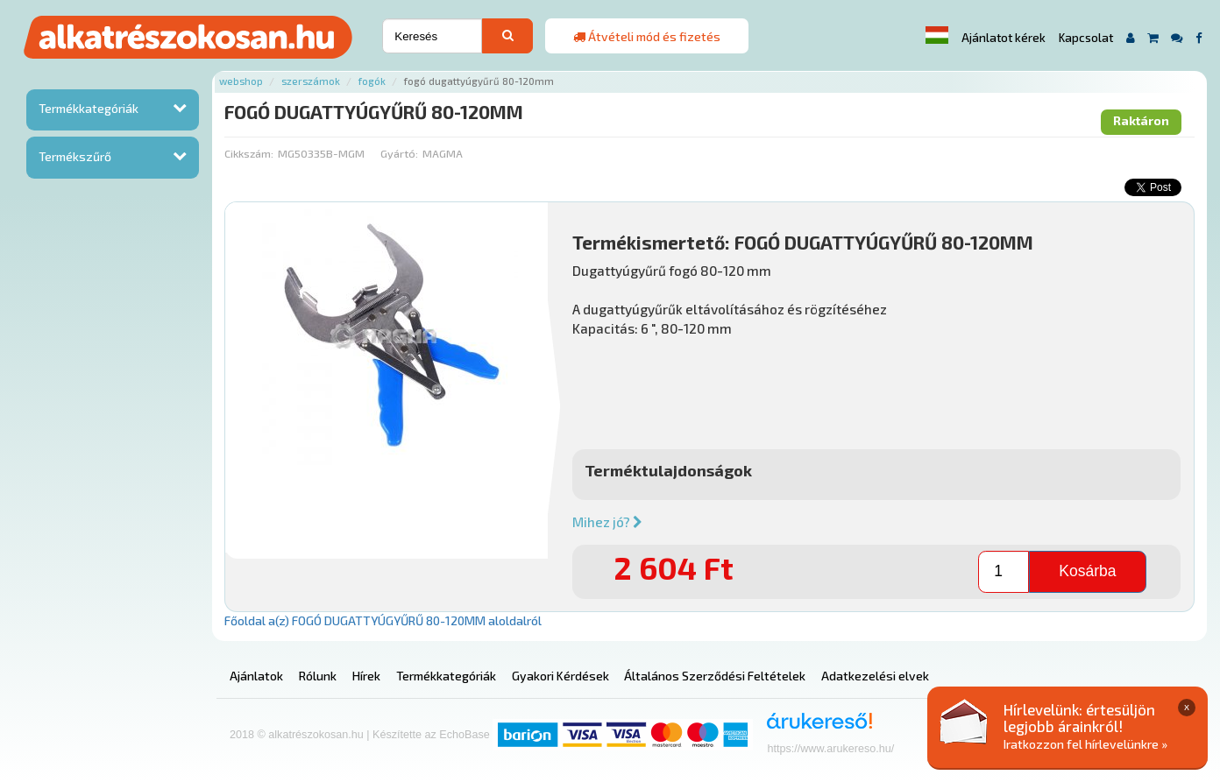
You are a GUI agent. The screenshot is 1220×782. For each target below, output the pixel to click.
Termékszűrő (75, 156)
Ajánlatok (256, 675)
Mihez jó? (607, 522)
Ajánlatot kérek (1003, 38)
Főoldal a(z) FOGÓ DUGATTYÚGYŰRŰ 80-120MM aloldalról (383, 620)
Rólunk (318, 675)
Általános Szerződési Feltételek (714, 675)
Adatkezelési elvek (875, 675)
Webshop (241, 81)
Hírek (366, 675)
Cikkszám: (248, 153)
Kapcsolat (1086, 38)
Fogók (372, 81)
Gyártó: (399, 153)
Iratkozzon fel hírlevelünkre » (1085, 743)
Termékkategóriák (88, 108)
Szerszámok (310, 81)
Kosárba (1087, 571)
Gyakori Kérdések (560, 675)
